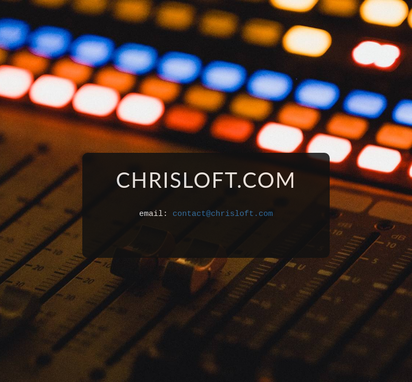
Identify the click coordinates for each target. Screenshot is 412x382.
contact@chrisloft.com (223, 214)
